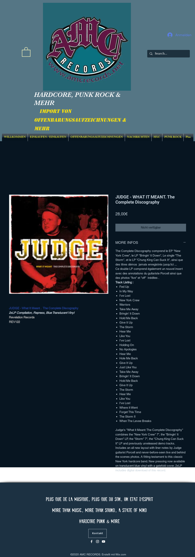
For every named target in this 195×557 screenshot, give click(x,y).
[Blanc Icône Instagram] (97, 541)
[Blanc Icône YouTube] (103, 541)
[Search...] (168, 53)
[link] (26, 52)
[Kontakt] (97, 533)
